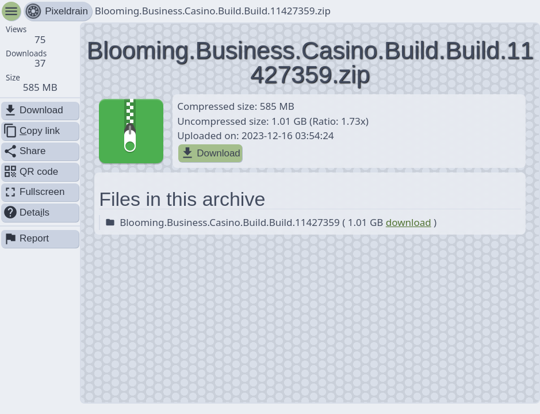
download (408, 222)
